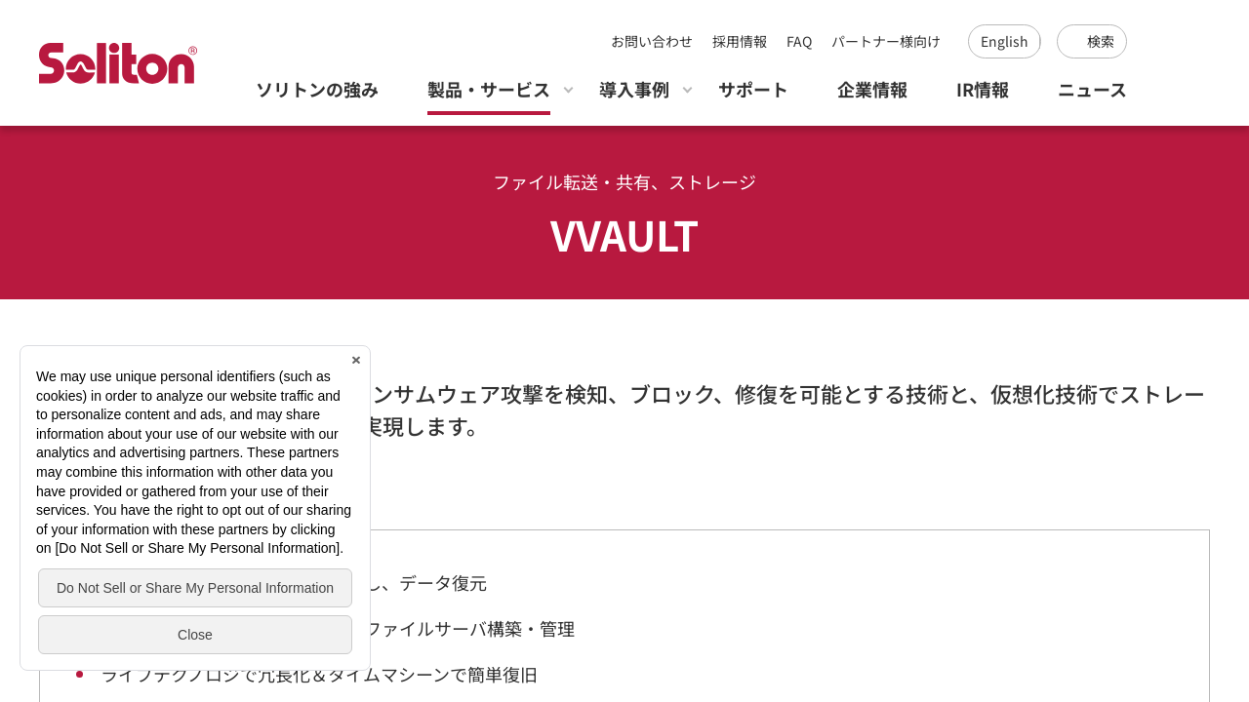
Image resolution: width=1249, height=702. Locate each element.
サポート (753, 88)
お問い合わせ (652, 41)
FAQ (799, 41)
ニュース (1092, 88)
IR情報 (982, 88)
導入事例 (634, 88)
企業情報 (872, 88)
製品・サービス (488, 88)
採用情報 (739, 41)
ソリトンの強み (317, 88)
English (1004, 41)
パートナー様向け (886, 41)
